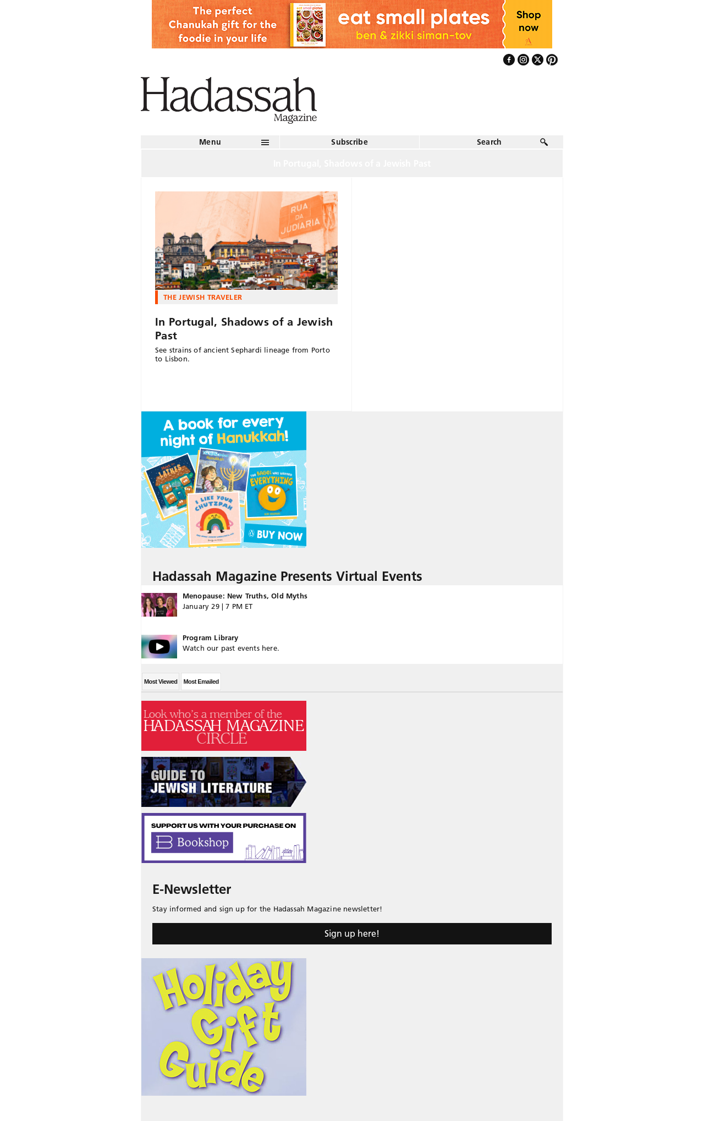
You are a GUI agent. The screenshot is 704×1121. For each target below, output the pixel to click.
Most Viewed (160, 681)
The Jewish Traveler (202, 297)
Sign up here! (352, 933)
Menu (210, 142)
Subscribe (349, 142)
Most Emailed (200, 681)
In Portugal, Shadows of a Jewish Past (244, 328)
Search (489, 142)
